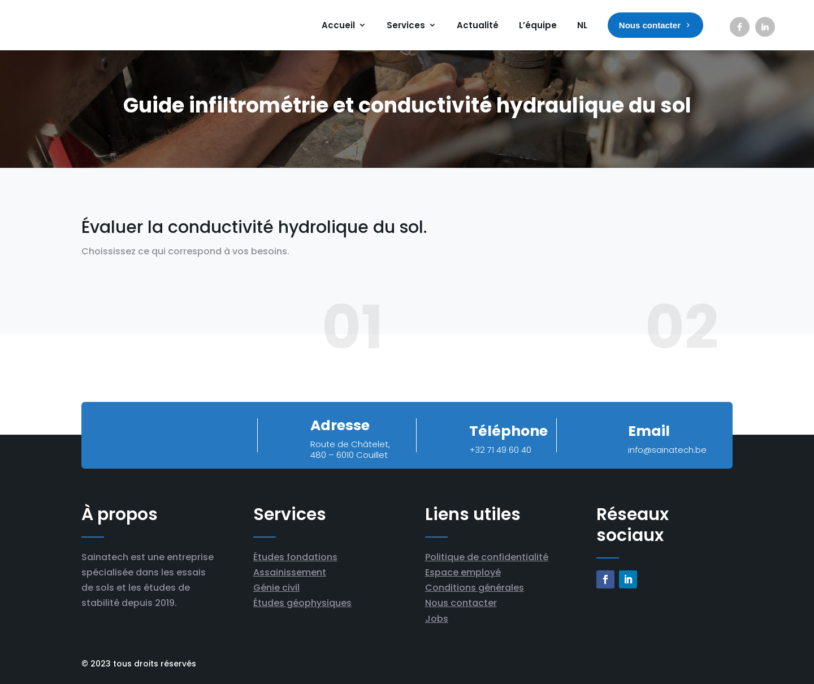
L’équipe (538, 25)
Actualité (478, 25)
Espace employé (463, 572)
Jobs (436, 618)
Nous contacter (461, 602)
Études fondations (295, 557)
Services (406, 25)
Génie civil (276, 587)
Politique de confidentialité (486, 557)
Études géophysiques (302, 602)
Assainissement (289, 572)
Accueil (338, 25)
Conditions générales (474, 587)
